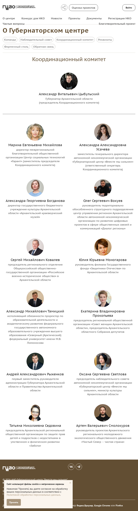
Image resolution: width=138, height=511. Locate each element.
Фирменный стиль (16, 46)
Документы (94, 18)
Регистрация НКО (119, 18)
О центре (9, 18)
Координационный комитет (74, 39)
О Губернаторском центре (46, 30)
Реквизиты (105, 39)
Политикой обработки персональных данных (33, 494)
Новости (56, 18)
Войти (129, 7)
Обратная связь (43, 46)
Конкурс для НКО (33, 18)
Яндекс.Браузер (85, 505)
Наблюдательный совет (36, 39)
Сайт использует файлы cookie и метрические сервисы (35, 484)
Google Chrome (102, 505)
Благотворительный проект (117, 23)
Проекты (74, 18)
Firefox (119, 505)
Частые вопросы (13, 23)
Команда (10, 39)
